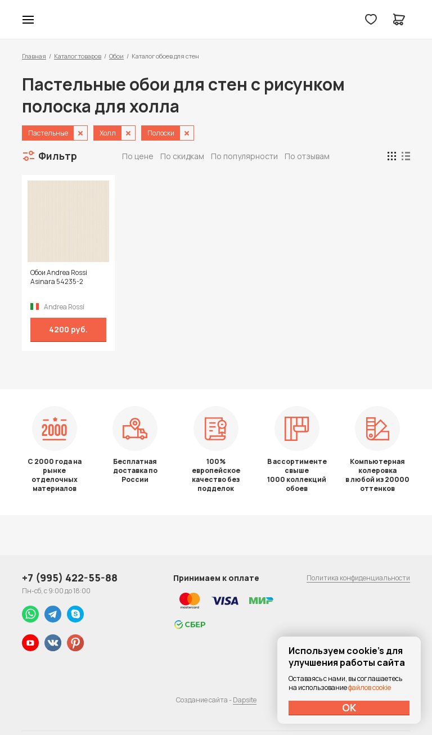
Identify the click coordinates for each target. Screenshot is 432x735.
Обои (116, 56)
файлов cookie (369, 687)
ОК (349, 707)
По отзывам (307, 156)
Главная (34, 56)
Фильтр (57, 156)
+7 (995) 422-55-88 (70, 577)
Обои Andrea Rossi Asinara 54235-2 (58, 277)
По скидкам (182, 156)
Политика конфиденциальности (358, 578)
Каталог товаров (77, 56)
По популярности (244, 156)
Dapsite (244, 700)
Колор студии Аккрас (216, 19)
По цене (138, 156)
